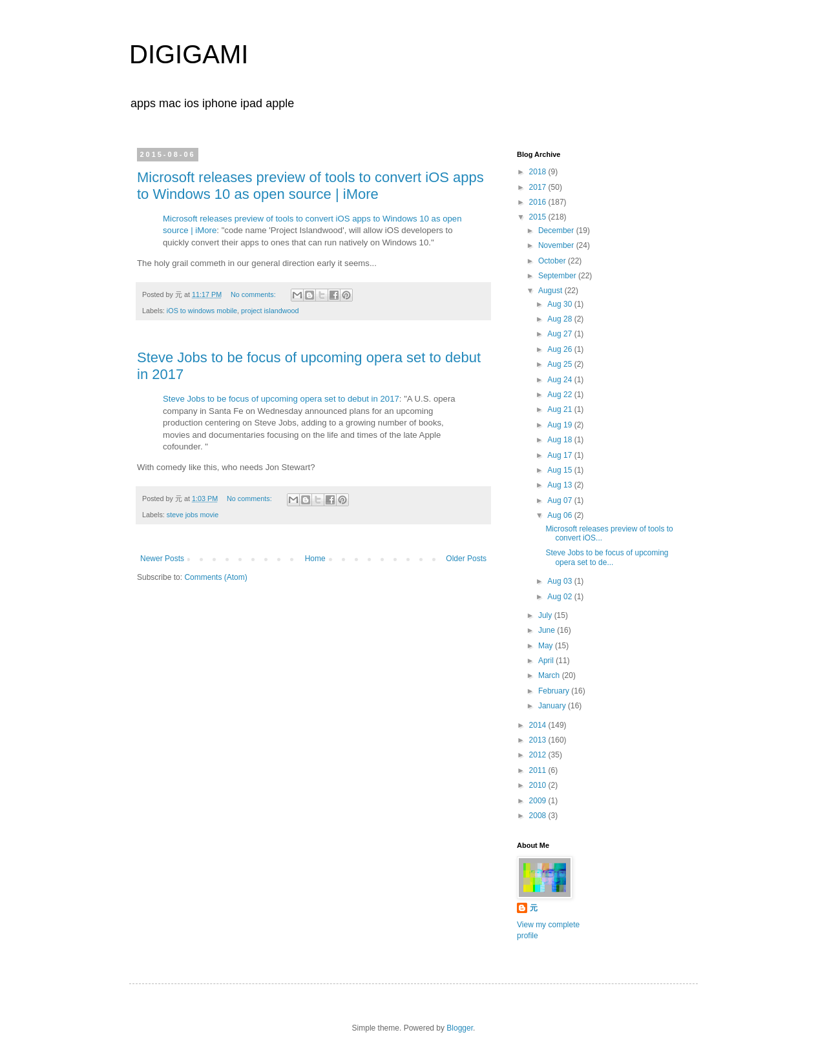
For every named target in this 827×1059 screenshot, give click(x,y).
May (546, 645)
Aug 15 (560, 470)
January (553, 705)
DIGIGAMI (188, 54)
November (557, 245)
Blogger (459, 1028)
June (547, 630)
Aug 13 (560, 484)
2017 (539, 187)
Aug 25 (560, 364)
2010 (539, 785)
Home (315, 558)
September (558, 275)
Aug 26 (560, 349)
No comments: (254, 294)
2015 (539, 216)
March (550, 675)
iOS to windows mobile (202, 310)
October (553, 260)
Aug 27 (560, 333)
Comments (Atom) (215, 577)
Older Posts (466, 558)
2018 (539, 171)
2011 (539, 770)
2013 (539, 740)
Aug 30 (560, 304)
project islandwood (269, 310)
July (546, 615)
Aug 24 (560, 379)
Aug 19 (560, 424)
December (557, 230)
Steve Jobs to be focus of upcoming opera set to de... (606, 557)
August (551, 290)
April (547, 660)
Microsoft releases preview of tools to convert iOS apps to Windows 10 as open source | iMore (310, 185)
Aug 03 (560, 581)
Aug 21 (560, 409)
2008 (539, 815)
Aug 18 (560, 439)
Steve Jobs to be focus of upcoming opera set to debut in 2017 (281, 399)
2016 (539, 202)
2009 (539, 800)
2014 (539, 725)
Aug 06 (560, 515)
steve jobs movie (192, 515)
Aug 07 (560, 500)
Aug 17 (560, 455)
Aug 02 (560, 596)
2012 (539, 754)
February (554, 690)
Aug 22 (560, 394)
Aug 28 (560, 319)
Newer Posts (162, 558)
